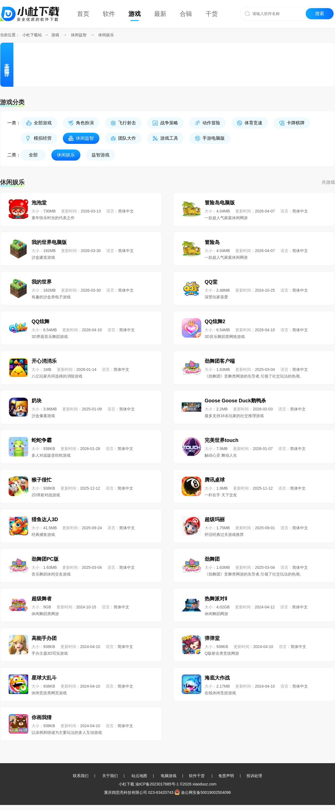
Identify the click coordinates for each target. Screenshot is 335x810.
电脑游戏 (168, 775)
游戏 (134, 13)
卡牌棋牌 (296, 122)
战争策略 (169, 122)
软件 (109, 13)
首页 (83, 13)
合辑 (186, 13)
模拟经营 (43, 138)
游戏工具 (169, 138)
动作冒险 (211, 122)
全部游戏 (43, 122)
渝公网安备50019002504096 (202, 792)
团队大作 (127, 138)
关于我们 (110, 775)
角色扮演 (85, 122)
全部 (33, 155)
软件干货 (197, 775)
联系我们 (80, 775)
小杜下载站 (32, 35)
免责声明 (226, 775)
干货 (211, 13)
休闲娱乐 (106, 35)
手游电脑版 (213, 138)
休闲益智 (79, 35)
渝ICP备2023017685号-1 (157, 784)
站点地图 (139, 775)
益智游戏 (100, 155)
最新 (160, 13)
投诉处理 (254, 775)
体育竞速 (253, 122)
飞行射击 (127, 122)
